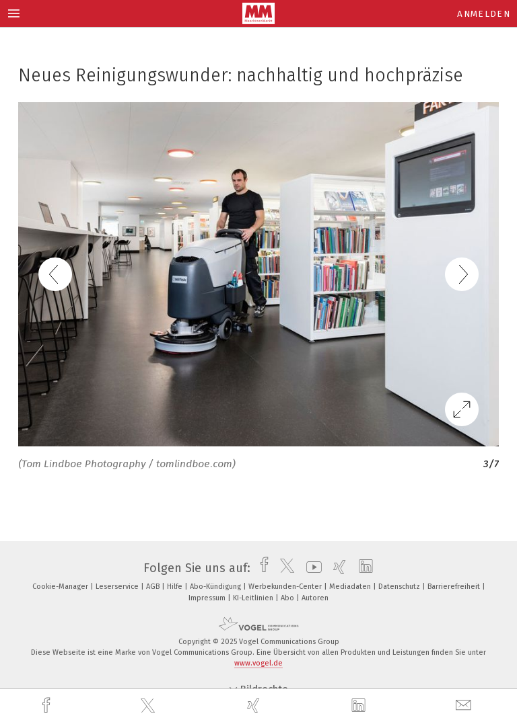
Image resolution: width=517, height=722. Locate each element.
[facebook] (47, 705)
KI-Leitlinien (254, 598)
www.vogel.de (258, 663)
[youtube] (311, 568)
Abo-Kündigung (216, 586)
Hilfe (175, 586)
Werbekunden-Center (286, 586)
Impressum (208, 598)
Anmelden (483, 13)
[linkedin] (360, 706)
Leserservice (118, 586)
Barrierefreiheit (454, 586)
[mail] (465, 705)
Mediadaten (351, 586)
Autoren (315, 598)
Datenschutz (400, 586)
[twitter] (149, 705)
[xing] (255, 705)
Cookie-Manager (61, 586)
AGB (154, 586)
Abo (288, 598)
